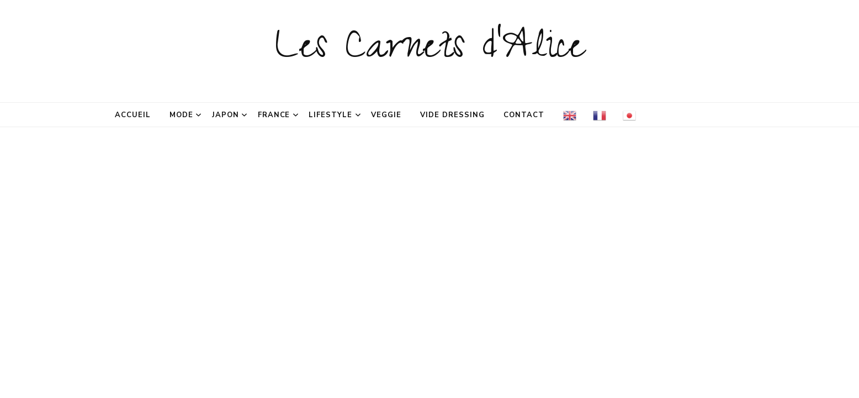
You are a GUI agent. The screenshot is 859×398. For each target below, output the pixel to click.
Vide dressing (452, 115)
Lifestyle (330, 115)
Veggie (386, 115)
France (274, 115)
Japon (225, 115)
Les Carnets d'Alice (430, 51)
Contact (523, 115)
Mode (181, 115)
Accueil (133, 115)
